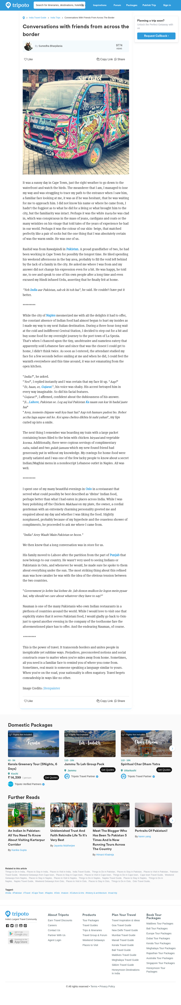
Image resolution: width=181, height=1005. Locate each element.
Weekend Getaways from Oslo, (50, 881)
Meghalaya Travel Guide (125, 960)
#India (8, 893)
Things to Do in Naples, (90, 878)
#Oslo (57, 893)
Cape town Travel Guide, (151, 875)
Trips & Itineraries (92, 930)
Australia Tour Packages (159, 958)
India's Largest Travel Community (21, 919)
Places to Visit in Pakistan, (156, 872)
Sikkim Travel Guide (123, 964)
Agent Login (54, 940)
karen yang (144, 836)
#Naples (49, 893)
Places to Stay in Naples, (40, 878)
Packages (131, 5)
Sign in (167, 5)
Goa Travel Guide (121, 925)
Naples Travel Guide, (112, 878)
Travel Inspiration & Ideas (126, 920)
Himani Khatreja (105, 854)
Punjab (114, 555)
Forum (117, 5)
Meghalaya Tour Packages (161, 948)
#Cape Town (38, 893)
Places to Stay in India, (37, 872)
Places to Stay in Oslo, (99, 881)
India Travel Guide (37, 17)
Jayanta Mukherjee (64, 845)
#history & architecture (96, 893)
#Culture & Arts (77, 893)
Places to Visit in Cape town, (98, 875)
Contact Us (54, 930)
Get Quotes (51, 777)
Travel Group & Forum (94, 935)
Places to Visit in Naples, (65, 878)
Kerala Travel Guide (123, 945)
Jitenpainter (51, 688)
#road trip (112, 893)
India (33, 290)
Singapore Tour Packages (160, 963)
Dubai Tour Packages (158, 938)
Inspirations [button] (100, 5)
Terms (93, 986)
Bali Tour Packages (157, 928)
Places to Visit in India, (60, 872)
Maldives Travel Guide (124, 955)
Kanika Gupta (19, 850)
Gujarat (46, 387)
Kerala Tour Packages (158, 943)
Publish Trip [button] (150, 5)
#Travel (26, 893)
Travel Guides (90, 925)
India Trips (55, 17)
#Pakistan (17, 893)
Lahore (33, 402)
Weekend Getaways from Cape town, (37, 875)
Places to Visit (90, 945)
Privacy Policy (107, 986)
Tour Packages (90, 920)
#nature (64, 893)
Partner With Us (56, 935)
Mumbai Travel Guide (123, 935)
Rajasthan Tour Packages (160, 953)
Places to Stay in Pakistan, (129, 872)
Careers (52, 925)
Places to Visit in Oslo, (76, 881)
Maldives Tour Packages (159, 923)
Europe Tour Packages (158, 933)
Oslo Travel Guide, (141, 881)
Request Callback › (156, 35)
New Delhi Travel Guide (125, 930)
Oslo (89, 489)
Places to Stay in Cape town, (69, 875)
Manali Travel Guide (123, 940)
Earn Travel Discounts (60, 920)
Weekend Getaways (93, 940)
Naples (50, 315)
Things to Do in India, (15, 872)
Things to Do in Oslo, (121, 881)
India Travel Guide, (82, 872)
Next (172, 749)
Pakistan (72, 249)
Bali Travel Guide (121, 950)
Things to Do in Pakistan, (104, 872)
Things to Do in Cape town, (126, 875)
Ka (87, 402)
